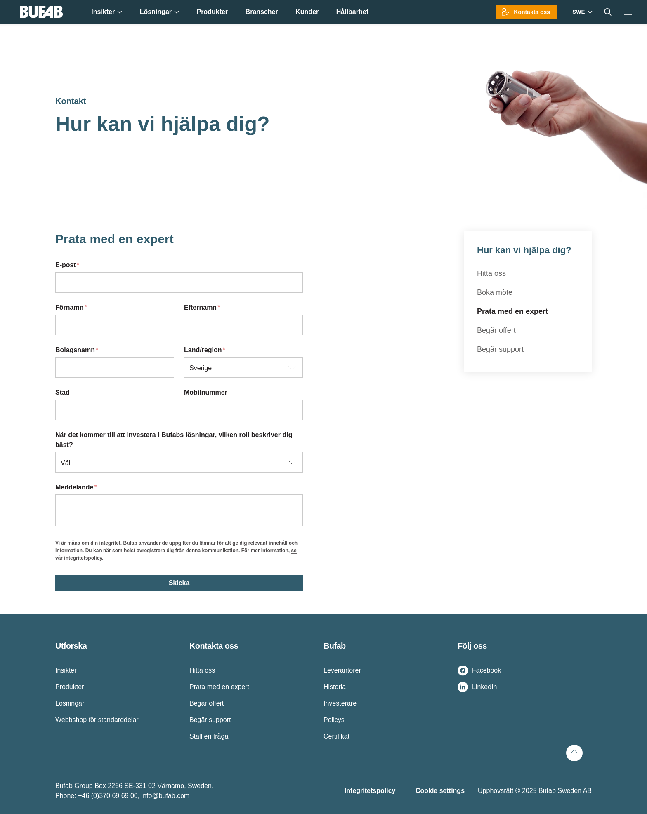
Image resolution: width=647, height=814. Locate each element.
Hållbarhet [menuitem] (352, 11)
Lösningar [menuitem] (159, 11)
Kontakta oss (532, 12)
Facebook (486, 670)
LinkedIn (484, 686)
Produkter (69, 686)
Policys (334, 719)
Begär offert (496, 330)
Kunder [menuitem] (307, 11)
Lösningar (69, 703)
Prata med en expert (512, 311)
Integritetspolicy (370, 790)
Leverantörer (342, 670)
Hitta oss (491, 273)
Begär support (500, 349)
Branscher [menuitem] (262, 11)
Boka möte (494, 292)
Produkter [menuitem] (212, 11)
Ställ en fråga (208, 736)
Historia (335, 686)
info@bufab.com (166, 795)
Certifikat (336, 736)
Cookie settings (440, 790)
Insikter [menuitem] (106, 11)
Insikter (66, 670)
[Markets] (581, 12)
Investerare (340, 703)
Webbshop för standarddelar (97, 719)
